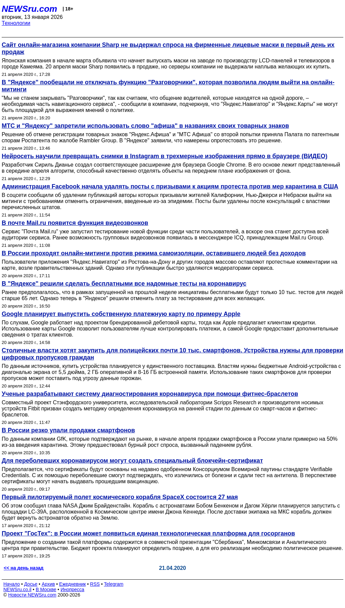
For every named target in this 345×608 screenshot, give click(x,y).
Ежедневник (72, 584)
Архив (48, 584)
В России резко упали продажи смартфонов (68, 430)
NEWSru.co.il (17, 589)
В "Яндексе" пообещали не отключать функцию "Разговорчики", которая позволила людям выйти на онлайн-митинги (168, 86)
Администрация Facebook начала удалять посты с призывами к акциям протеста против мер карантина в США (170, 186)
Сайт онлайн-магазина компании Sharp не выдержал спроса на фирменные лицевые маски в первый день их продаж (168, 48)
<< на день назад (23, 568)
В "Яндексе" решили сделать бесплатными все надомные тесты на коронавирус (124, 283)
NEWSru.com (29, 9)
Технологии (16, 23)
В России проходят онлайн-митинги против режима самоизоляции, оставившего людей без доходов (154, 253)
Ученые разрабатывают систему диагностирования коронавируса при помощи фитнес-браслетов (150, 393)
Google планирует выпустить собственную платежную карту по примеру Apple (121, 314)
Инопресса (73, 589)
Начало (11, 584)
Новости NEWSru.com (32, 595)
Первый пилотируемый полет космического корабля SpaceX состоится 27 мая (120, 497)
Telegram (114, 584)
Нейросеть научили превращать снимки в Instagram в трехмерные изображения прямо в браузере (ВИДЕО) (164, 156)
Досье (30, 584)
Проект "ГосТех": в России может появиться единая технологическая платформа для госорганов (148, 533)
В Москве (46, 589)
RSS (95, 584)
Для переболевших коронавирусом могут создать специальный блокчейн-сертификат (132, 460)
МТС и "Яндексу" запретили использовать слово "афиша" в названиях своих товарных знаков (145, 125)
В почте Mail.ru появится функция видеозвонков (75, 223)
